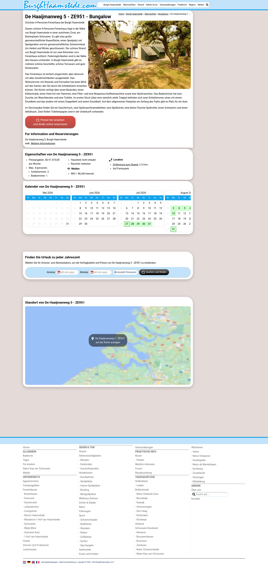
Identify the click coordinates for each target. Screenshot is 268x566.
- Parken (139, 460)
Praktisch (182, 4)
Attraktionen (85, 472)
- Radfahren (85, 524)
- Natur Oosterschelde (147, 549)
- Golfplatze (85, 536)
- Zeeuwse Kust (31, 532)
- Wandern (84, 528)
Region (192, 4)
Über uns (196, 489)
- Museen (84, 460)
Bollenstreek (142, 489)
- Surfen (83, 541)
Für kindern (29, 464)
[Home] (100, 4)
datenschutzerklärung (67, 562)
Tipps (26, 460)
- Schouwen (29, 523)
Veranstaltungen (168, 4)
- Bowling (84, 489)
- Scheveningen (143, 506)
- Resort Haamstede (34, 515)
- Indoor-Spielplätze (89, 485)
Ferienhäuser (30, 489)
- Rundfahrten (86, 477)
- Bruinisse (141, 541)
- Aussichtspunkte (89, 468)
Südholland (141, 481)
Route (138, 455)
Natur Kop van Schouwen (36, 468)
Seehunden (85, 549)
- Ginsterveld (30, 502)
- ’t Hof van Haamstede (35, 536)
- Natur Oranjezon (200, 456)
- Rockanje (140, 519)
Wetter (201, 4)
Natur (82, 507)
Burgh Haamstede (112, 4)
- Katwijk (139, 502)
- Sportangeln (86, 545)
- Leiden (139, 485)
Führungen (85, 511)
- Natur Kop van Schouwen (149, 553)
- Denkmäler (85, 464)
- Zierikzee (140, 545)
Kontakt (195, 498)
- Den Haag (141, 511)
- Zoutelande (198, 473)
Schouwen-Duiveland (146, 528)
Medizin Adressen (145, 464)
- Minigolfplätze (87, 494)
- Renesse (140, 532)
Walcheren (197, 447)
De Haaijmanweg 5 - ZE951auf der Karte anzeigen (108, 340)
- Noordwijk (141, 498)
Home (26, 447)
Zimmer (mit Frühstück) (36, 545)
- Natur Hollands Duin (146, 494)
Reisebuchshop (143, 472)
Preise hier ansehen (50, 122)
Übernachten (129, 4)
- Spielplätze (85, 481)
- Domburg (197, 468)
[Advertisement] (219, 89)
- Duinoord (28, 498)
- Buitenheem (30, 494)
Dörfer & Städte (87, 502)
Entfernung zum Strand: (125, 164)
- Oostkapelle (198, 460)
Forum (138, 468)
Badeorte (28, 455)
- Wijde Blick (29, 528)
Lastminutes (29, 549)
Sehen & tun (152, 4)
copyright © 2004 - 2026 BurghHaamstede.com (95, 562)
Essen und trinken (89, 554)
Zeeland (139, 523)
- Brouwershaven (144, 536)
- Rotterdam (141, 515)
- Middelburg (198, 481)
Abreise (84, 272)
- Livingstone (30, 511)
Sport (82, 515)
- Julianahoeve (31, 506)
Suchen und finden (154, 272)
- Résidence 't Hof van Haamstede (41, 519)
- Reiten (83, 532)
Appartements (30, 481)
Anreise (51, 272)
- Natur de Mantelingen (203, 464)
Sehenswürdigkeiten (90, 455)
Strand (141, 4)
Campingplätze (31, 485)
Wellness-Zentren (88, 498)
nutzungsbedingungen (49, 562)
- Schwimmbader (88, 519)
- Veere (195, 451)
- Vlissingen (197, 477)
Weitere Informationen (43, 143)
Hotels (26, 541)
